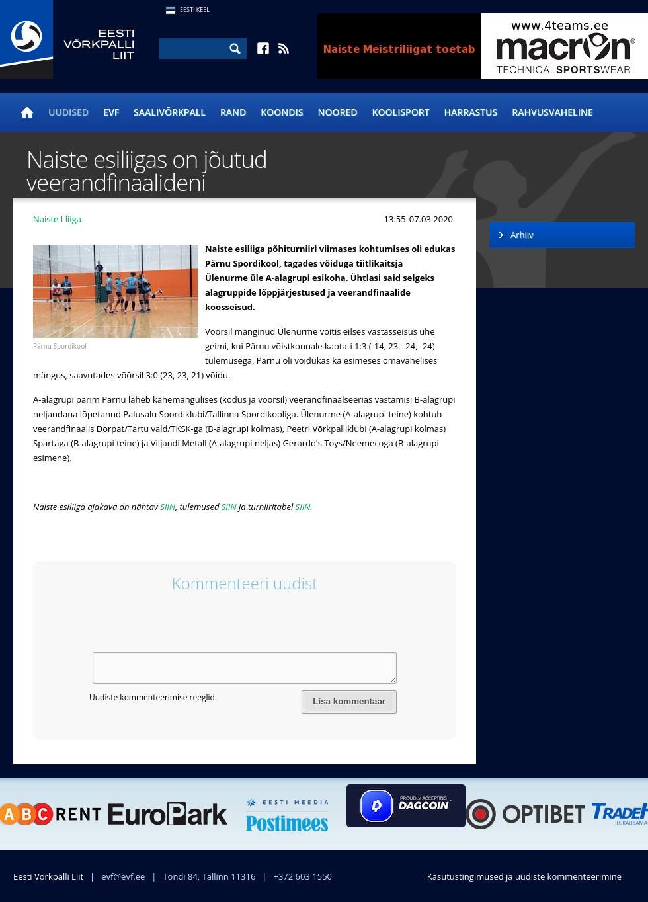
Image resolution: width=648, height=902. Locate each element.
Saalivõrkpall (170, 112)
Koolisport (401, 112)
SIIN (167, 506)
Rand (233, 112)
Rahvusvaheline (552, 112)
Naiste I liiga (57, 219)
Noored (338, 112)
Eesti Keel (195, 9)
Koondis (282, 112)
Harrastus (471, 112)
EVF (111, 112)
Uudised (68, 112)
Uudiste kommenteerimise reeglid (152, 697)
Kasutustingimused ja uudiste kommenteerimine (524, 876)
